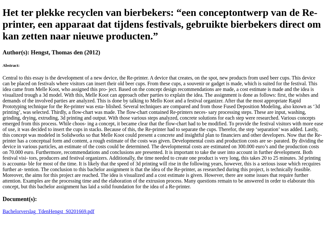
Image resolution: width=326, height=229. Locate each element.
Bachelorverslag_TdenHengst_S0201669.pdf (48, 211)
